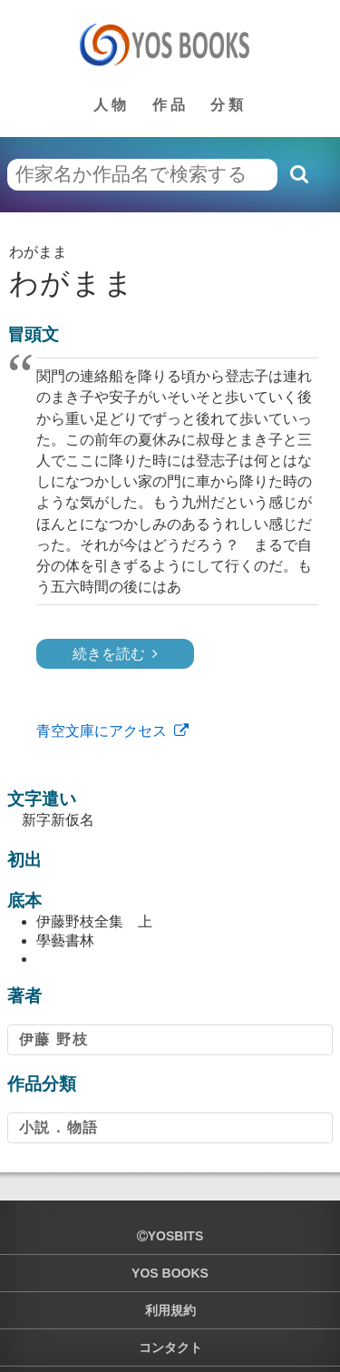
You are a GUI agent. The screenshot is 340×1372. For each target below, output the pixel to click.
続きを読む (109, 654)
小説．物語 (59, 1127)
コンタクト (170, 1347)
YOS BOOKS (170, 1273)
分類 (228, 105)
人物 (111, 105)
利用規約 (170, 1310)
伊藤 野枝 (53, 1039)
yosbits (170, 1236)
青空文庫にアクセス (101, 731)
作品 (170, 105)
